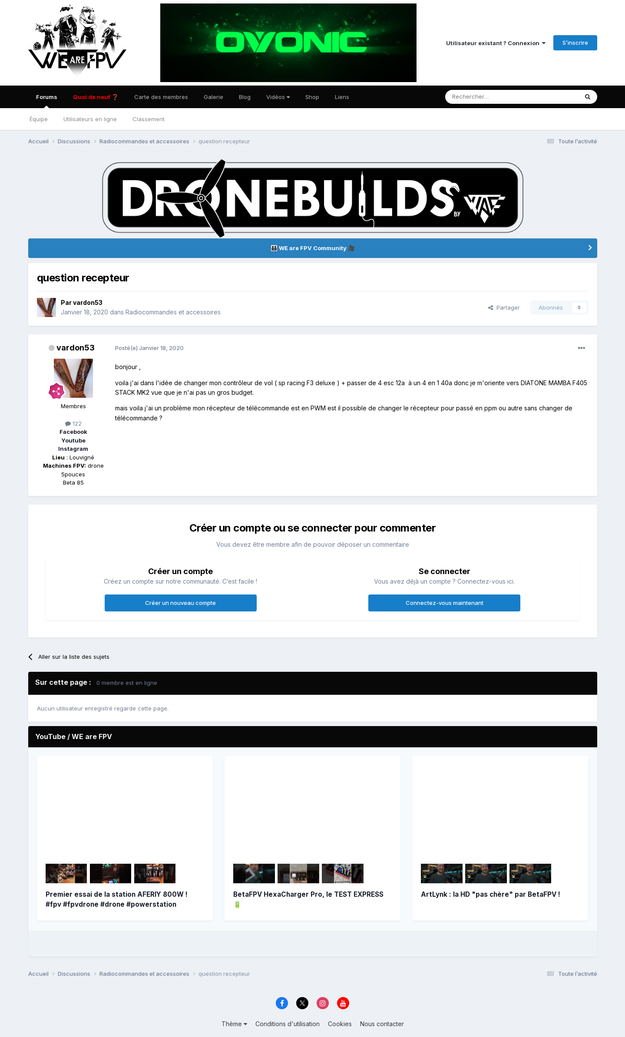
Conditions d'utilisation (287, 1023)
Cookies (340, 1023)
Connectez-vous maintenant (444, 602)
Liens (342, 96)
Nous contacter (382, 1023)
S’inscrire (575, 42)
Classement (148, 119)
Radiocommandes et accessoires (173, 312)
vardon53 (88, 302)
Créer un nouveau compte (180, 602)
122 (73, 423)
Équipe (39, 119)
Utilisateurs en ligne (90, 119)
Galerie (213, 96)
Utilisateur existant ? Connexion (496, 43)
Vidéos (278, 96)
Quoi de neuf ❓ (96, 96)
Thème (234, 1023)
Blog (245, 96)
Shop (312, 96)
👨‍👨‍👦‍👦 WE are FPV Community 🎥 (313, 247)
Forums (46, 100)
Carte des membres (161, 96)
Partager (504, 307)
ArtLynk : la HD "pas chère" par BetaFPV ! (490, 894)
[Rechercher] (481, 97)
